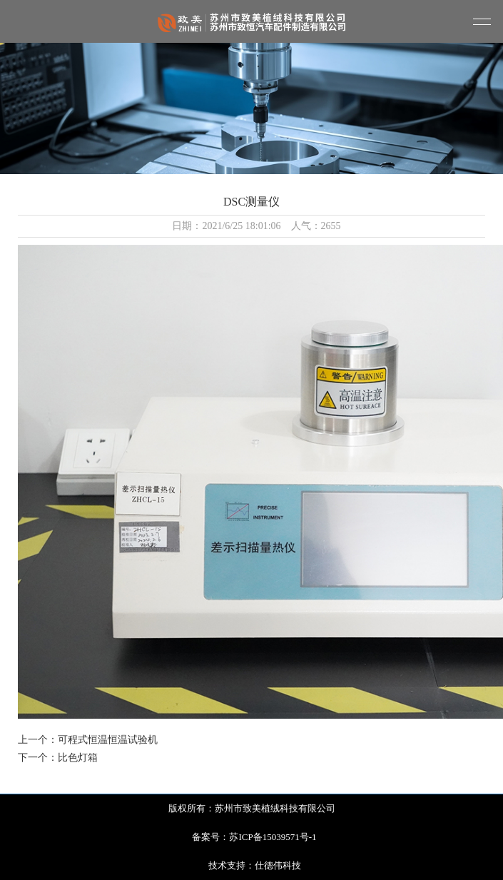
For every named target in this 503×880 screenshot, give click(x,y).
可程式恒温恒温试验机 (108, 739)
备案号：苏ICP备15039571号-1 (254, 836)
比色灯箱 (78, 757)
